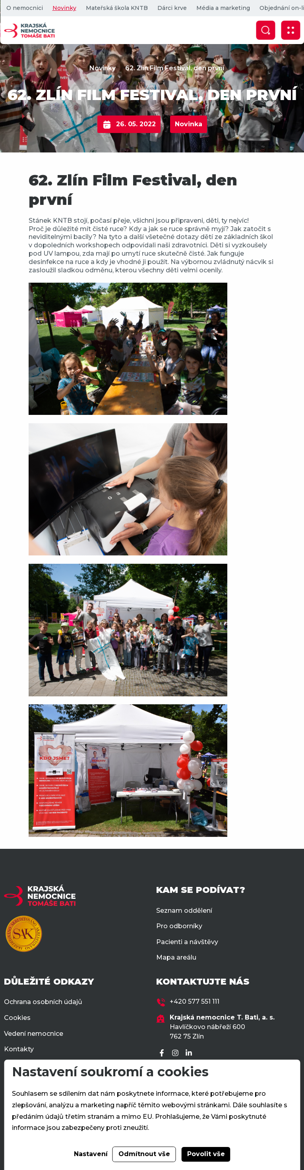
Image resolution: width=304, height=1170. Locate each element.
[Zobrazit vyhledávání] (265, 30)
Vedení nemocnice (33, 1033)
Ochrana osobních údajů (43, 1002)
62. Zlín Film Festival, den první (174, 68)
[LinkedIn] (190, 1053)
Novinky (64, 8)
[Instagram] (176, 1053)
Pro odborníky (179, 926)
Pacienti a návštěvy (187, 942)
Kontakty (19, 1049)
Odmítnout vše (144, 1154)
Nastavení (91, 1154)
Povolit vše (206, 1154)
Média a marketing (223, 8)
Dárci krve (171, 8)
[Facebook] (163, 1053)
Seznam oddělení (184, 910)
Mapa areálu (176, 957)
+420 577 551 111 (194, 1001)
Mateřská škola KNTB (116, 8)
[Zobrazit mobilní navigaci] (290, 30)
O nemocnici (24, 8)
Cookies (17, 1018)
